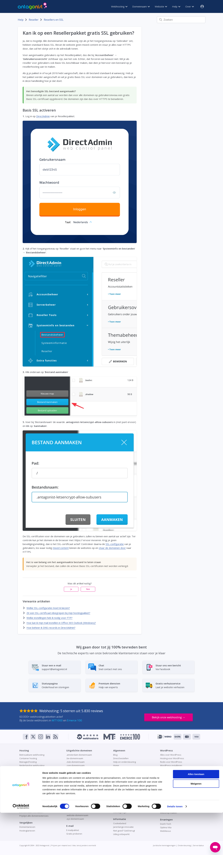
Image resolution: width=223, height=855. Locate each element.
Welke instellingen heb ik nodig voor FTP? (49, 617)
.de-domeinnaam (74, 769)
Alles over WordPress (170, 754)
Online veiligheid (121, 801)
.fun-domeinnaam (75, 783)
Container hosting (28, 758)
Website (161, 6)
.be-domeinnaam (74, 758)
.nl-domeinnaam (74, 786)
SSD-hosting (25, 783)
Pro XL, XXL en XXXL (28, 776)
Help (176, 6)
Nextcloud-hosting (169, 783)
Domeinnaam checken (30, 801)
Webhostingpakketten (30, 786)
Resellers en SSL (54, 19)
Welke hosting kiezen (29, 790)
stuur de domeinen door (112, 548)
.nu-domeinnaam (74, 790)
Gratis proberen (168, 780)
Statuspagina (119, 783)
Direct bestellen (121, 758)
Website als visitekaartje (172, 805)
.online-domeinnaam (76, 794)
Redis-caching (167, 802)
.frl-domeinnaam (74, 779)
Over (189, 6)
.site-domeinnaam (75, 801)
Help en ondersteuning (124, 761)
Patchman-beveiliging (123, 805)
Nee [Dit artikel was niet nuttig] (88, 589)
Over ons (117, 772)
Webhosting (119, 6)
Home (116, 765)
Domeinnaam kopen (29, 805)
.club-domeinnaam (75, 761)
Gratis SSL (118, 798)
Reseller (33, 19)
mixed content (61, 548)
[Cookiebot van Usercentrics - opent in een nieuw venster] (21, 848)
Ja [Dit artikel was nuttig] (71, 589)
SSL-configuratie (115, 544)
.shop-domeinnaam (76, 797)
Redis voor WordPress (171, 761)
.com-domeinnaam (75, 765)
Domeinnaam (141, 6)
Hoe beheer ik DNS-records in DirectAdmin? (51, 627)
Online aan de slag (169, 798)
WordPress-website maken (173, 769)
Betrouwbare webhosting (31, 754)
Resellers (117, 779)
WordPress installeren (171, 765)
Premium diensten (122, 776)
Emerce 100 (74, 720)
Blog (115, 754)
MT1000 (57, 720)
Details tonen (174, 848)
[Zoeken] (181, 19)
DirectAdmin (43, 116)
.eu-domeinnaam (74, 776)
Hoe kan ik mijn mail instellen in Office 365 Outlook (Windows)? (61, 622)
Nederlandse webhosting (31, 765)
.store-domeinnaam (76, 808)
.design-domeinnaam (76, 772)
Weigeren (195, 825)
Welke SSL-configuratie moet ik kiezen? (48, 608)
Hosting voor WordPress (172, 758)
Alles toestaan (196, 816)
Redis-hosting (26, 779)
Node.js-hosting (27, 769)
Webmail (117, 786)
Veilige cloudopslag (169, 787)
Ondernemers (120, 769)
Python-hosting (26, 772)
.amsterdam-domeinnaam (79, 754)
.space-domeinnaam (76, 804)
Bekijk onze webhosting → (168, 717)
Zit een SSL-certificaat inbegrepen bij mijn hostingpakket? (58, 613)
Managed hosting (28, 761)
